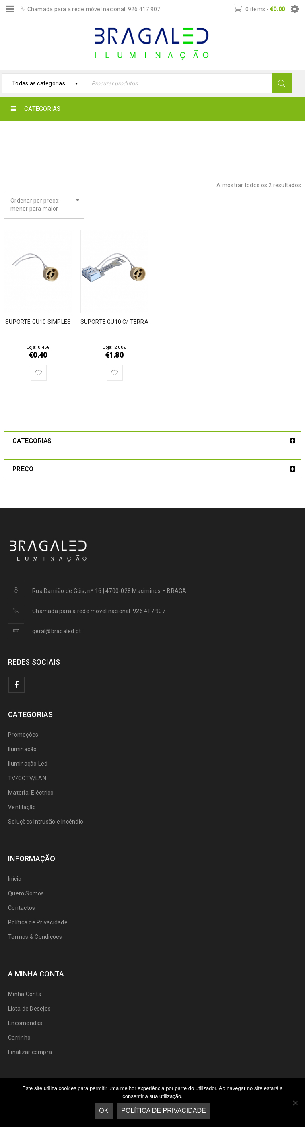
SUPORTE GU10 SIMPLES (38, 322)
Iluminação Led (28, 763)
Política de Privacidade (38, 922)
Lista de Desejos (29, 1008)
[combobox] (42, 83)
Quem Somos (26, 893)
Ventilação (22, 807)
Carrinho (19, 1037)
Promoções (23, 734)
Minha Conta (24, 994)
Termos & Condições (35, 937)
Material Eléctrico (31, 792)
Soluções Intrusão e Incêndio (45, 821)
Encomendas (25, 1023)
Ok (103, 1110)
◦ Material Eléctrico (229, 135)
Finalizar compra (30, 1052)
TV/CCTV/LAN (27, 778)
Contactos (21, 908)
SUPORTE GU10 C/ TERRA (114, 322)
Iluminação (22, 749)
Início (180, 135)
